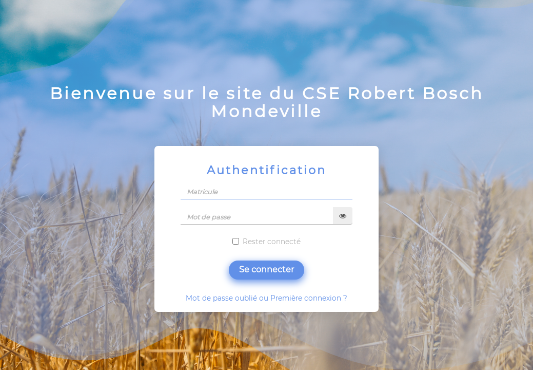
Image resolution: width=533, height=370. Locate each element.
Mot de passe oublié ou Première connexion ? (266, 298)
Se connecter (266, 269)
